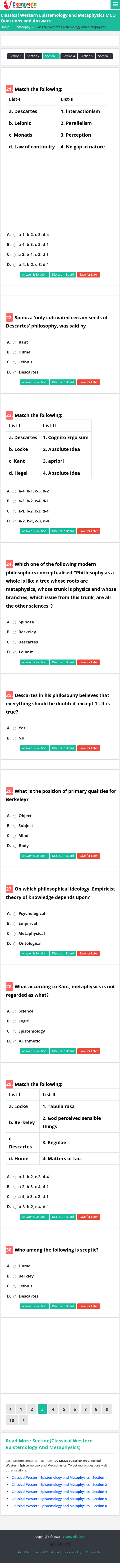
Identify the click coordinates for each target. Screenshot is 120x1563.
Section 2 (34, 56)
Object (25, 815)
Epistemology (31, 1031)
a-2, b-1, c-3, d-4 (34, 521)
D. (9, 264)
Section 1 (16, 56)
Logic (23, 1021)
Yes (21, 728)
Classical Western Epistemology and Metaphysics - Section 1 (59, 1477)
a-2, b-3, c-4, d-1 (33, 1186)
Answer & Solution (34, 275)
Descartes (28, 372)
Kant (23, 342)
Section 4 (69, 56)
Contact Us (93, 1552)
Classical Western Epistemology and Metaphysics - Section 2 (59, 1484)
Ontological (30, 943)
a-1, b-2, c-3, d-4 (33, 234)
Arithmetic (29, 1041)
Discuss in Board (63, 275)
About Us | (24, 1552)
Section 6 (104, 56)
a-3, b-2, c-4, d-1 (33, 501)
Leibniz (25, 362)
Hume (24, 352)
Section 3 (51, 56)
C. (8, 254)
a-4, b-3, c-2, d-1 (33, 244)
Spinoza (26, 622)
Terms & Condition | (47, 1552)
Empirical (27, 923)
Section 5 (86, 56)
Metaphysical (31, 933)
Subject (25, 825)
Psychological (31, 913)
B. (9, 244)
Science (25, 1011)
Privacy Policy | (74, 1552)
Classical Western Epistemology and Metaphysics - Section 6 (59, 1506)
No (21, 738)
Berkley (26, 1276)
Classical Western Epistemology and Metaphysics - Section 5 (59, 1498)
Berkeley (27, 631)
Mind (23, 835)
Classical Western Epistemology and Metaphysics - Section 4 (59, 1491)
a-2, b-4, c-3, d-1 (33, 254)
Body (24, 845)
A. (9, 234)
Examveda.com (73, 1536)
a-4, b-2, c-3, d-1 (34, 264)
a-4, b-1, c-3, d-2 (33, 491)
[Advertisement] (62, 195)
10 (11, 1420)
